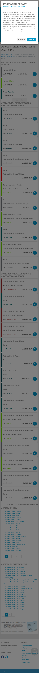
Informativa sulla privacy (18, 6)
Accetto (31, 39)
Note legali (6, 6)
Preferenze (21, 39)
